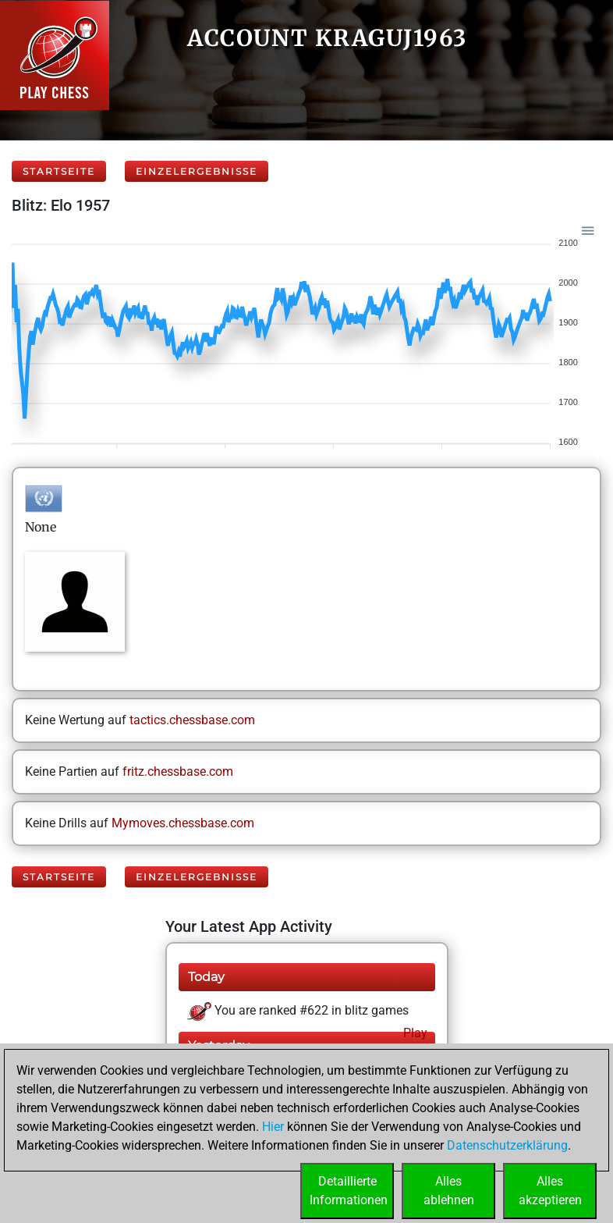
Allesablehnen (448, 1190)
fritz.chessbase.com (177, 771)
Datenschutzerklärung (507, 1145)
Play (413, 1033)
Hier (273, 1126)
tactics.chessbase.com (192, 720)
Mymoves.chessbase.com (183, 823)
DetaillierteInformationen (349, 1190)
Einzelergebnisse (196, 171)
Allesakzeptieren (550, 1190)
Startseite (59, 171)
